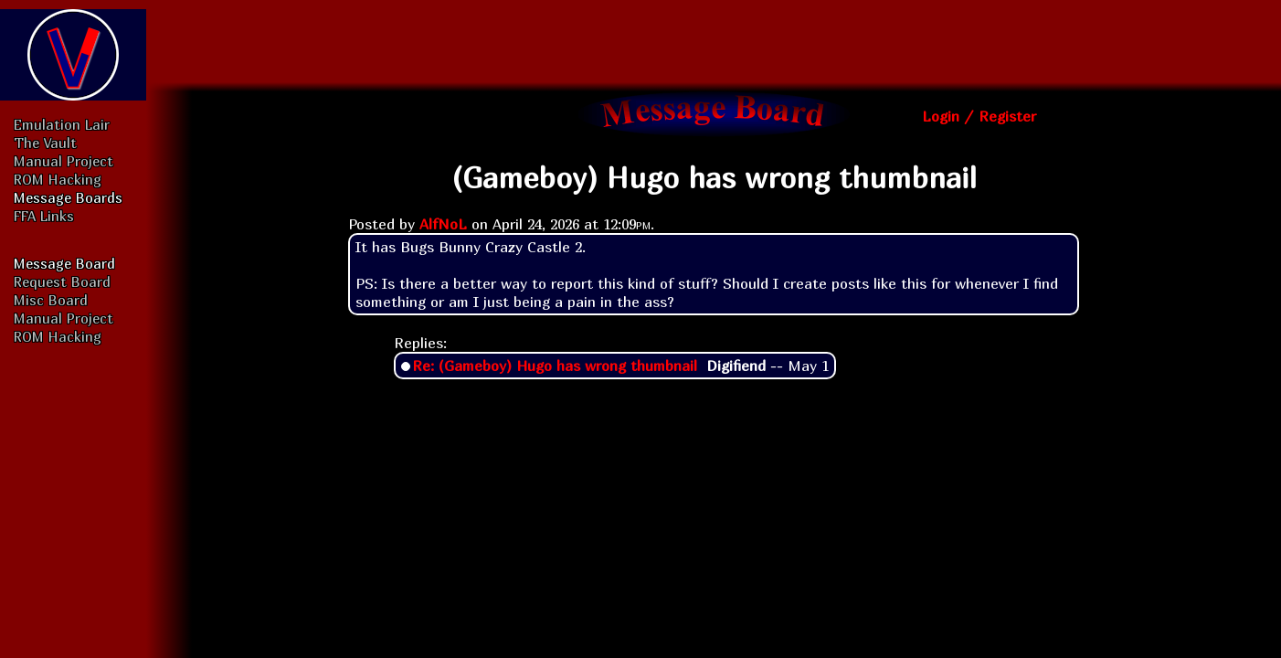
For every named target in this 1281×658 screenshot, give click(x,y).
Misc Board (51, 300)
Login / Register (979, 116)
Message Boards (68, 197)
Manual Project (63, 161)
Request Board (62, 281)
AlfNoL (443, 224)
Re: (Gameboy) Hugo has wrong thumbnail (554, 365)
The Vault (45, 142)
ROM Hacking (57, 179)
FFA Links (44, 215)
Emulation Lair (62, 124)
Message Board (64, 263)
